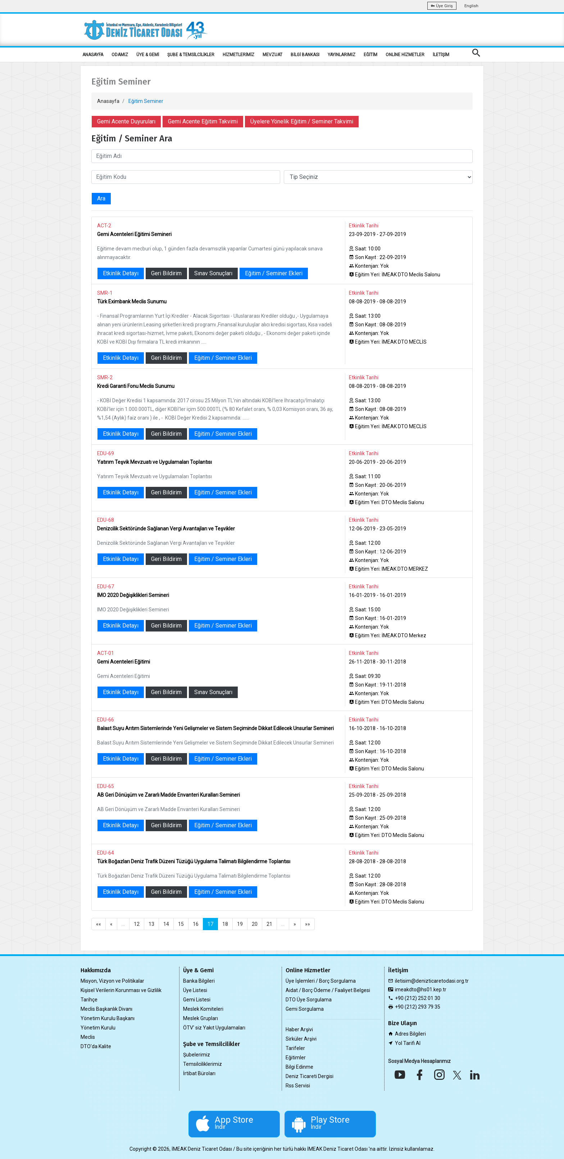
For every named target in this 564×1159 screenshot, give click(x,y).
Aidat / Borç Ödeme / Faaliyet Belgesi (328, 990)
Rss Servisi (298, 1085)
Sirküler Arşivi (301, 1039)
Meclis (88, 1037)
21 (269, 924)
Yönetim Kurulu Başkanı (108, 1018)
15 (181, 924)
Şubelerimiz (196, 1055)
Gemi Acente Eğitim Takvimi (203, 121)
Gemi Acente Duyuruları (126, 121)
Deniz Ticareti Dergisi (309, 1076)
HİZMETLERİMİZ (238, 54)
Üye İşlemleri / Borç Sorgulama (321, 981)
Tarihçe (89, 999)
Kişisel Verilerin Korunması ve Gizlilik (121, 990)
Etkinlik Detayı (120, 273)
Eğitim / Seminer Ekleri (274, 273)
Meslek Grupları (200, 1018)
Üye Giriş (442, 6)
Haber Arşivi (299, 1029)
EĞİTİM (370, 54)
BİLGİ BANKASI (305, 54)
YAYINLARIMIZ (341, 54)
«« (98, 924)
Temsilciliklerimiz (202, 1064)
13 (151, 924)
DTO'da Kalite (96, 1046)
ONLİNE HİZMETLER (405, 54)
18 (225, 924)
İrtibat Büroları (199, 1073)
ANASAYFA (92, 54)
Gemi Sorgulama (305, 1009)
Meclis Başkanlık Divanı (106, 1009)
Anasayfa (108, 101)
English (471, 6)
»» (307, 924)
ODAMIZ (120, 54)
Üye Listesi (195, 990)
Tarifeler (295, 1048)
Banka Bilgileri (199, 981)
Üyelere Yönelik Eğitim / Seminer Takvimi (301, 121)
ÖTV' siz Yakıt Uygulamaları (214, 1028)
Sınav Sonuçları (213, 273)
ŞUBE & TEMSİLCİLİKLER (190, 54)
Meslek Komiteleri (203, 1009)
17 (210, 924)
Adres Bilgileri (410, 1034)
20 (255, 924)
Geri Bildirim (166, 273)
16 (196, 924)
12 (137, 924)
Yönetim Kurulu (98, 1028)
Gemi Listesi (196, 999)
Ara (101, 198)
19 (240, 924)
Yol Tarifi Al (407, 1043)
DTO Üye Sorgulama (309, 999)
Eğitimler (296, 1057)
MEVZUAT (272, 54)
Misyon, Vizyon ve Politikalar (112, 981)
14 (166, 924)
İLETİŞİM (441, 54)
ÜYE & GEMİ (147, 54)
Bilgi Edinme (299, 1067)
